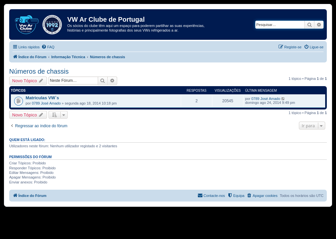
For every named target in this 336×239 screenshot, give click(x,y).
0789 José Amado (46, 103)
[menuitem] (47, 47)
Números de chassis (39, 71)
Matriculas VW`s (42, 97)
